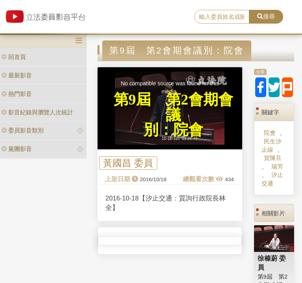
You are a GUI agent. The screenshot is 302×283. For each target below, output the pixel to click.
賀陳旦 (273, 157)
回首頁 (13, 56)
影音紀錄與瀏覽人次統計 (37, 112)
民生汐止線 (271, 145)
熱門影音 (16, 93)
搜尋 (266, 16)
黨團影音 (16, 148)
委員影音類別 (22, 130)
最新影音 (16, 75)
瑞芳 (277, 166)
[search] (221, 17)
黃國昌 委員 (128, 163)
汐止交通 (272, 178)
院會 (270, 132)
